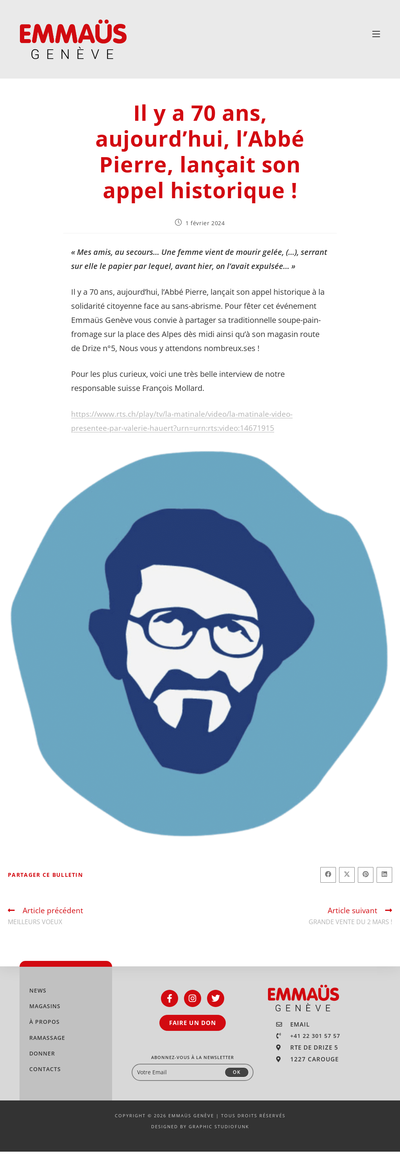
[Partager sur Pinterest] (365, 886)
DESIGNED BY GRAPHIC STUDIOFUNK (200, 1138)
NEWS (37, 1001)
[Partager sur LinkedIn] (384, 886)
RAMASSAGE (47, 1049)
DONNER (42, 1064)
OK (236, 1083)
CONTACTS (45, 1080)
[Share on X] (347, 886)
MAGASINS (45, 1017)
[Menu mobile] (376, 34)
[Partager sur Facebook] (328, 886)
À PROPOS (44, 1033)
